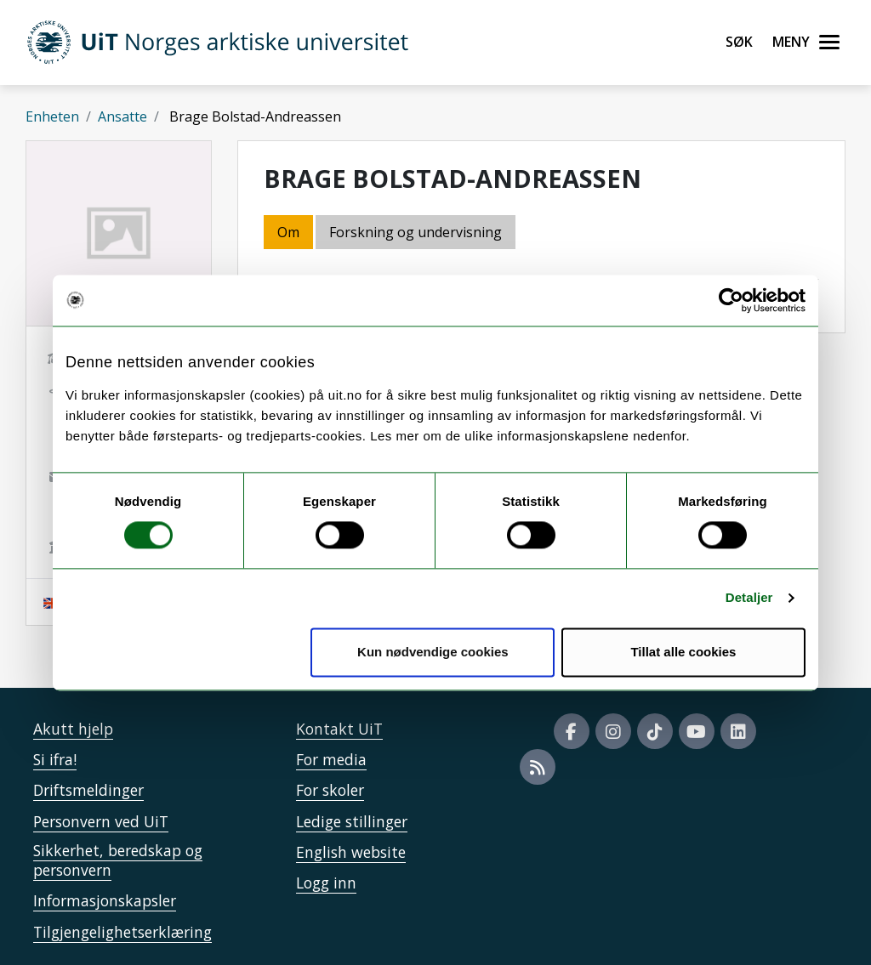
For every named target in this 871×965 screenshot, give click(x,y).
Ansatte (122, 116)
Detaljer (749, 598)
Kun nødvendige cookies (433, 651)
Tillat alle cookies (683, 651)
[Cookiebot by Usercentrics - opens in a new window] (731, 300)
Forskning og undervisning (415, 232)
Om (288, 232)
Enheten (52, 116)
